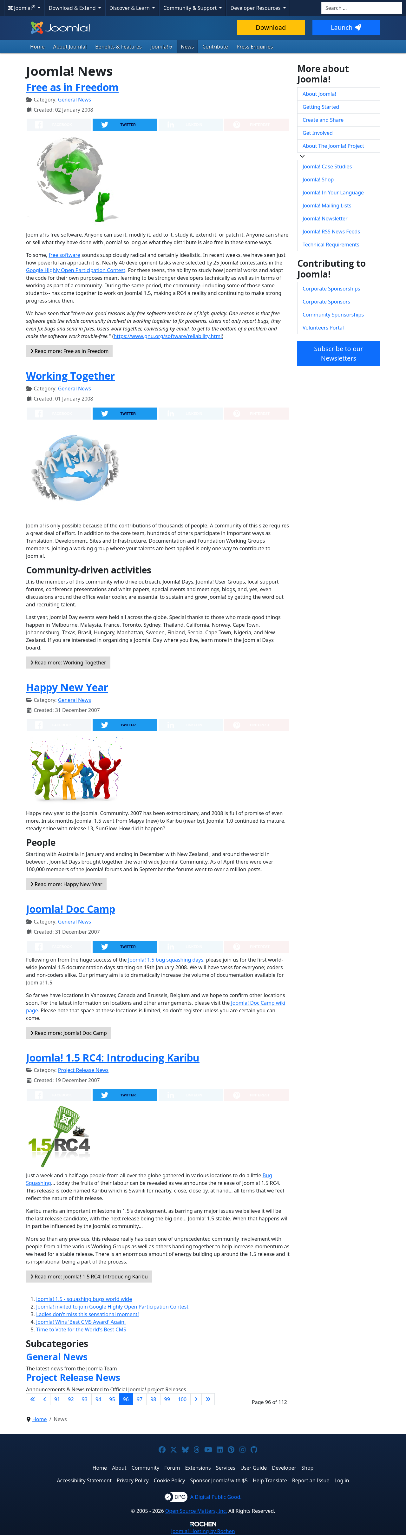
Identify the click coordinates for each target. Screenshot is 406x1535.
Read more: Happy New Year (66, 884)
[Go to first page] (32, 1399)
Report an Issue (311, 1480)
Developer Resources (256, 7)
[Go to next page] (196, 1399)
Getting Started (321, 106)
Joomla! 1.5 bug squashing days (165, 959)
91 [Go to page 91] (57, 1399)
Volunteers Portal (323, 327)
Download (271, 27)
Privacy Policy (133, 1480)
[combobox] (361, 8)
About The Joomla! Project (333, 145)
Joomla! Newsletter (325, 218)
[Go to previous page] (44, 1399)
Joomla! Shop (318, 179)
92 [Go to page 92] (71, 1399)
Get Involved (318, 132)
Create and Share (323, 119)
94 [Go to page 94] (98, 1399)
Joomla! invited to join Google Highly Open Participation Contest (112, 1306)
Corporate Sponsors (326, 301)
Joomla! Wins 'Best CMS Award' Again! (81, 1321)
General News (74, 99)
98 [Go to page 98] (153, 1399)
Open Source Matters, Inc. (196, 1510)
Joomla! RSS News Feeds (331, 231)
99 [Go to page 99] (167, 1399)
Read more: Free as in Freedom (69, 351)
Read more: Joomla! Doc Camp (68, 1032)
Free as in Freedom (72, 87)
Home (37, 46)
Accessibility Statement (84, 1480)
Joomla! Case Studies (327, 166)
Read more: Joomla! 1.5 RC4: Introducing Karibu (89, 1276)
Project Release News (83, 1070)
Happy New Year (67, 687)
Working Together (70, 375)
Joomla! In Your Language (333, 192)
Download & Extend (73, 7)
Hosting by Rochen (203, 1531)
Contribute (215, 46)
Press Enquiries (255, 46)
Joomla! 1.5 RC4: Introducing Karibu (113, 1057)
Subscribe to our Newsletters (338, 353)
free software (64, 254)
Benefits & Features (118, 46)
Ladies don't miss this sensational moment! (87, 1314)
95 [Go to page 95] (112, 1399)
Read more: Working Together (68, 662)
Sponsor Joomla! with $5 (219, 1480)
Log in (342, 1480)
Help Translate (270, 1480)
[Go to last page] (208, 1399)
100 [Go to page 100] (182, 1399)
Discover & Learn (130, 7)
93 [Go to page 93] (85, 1399)
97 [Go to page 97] (139, 1399)
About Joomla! (70, 46)
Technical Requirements (331, 244)
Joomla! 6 (161, 46)
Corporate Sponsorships (331, 288)
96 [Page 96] (126, 1399)
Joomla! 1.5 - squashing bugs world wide (84, 1299)
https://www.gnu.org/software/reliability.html (168, 336)
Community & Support (190, 7)
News (187, 46)
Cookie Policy (169, 1480)
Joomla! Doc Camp (70, 909)
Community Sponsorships (333, 314)
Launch (346, 27)
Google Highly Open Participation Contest (75, 270)
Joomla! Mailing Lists (327, 205)
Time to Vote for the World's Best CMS (81, 1329)
